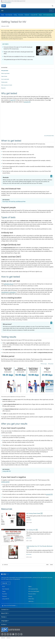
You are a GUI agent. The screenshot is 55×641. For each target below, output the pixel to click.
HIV (2, 11)
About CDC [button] (5, 613)
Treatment (27, 15)
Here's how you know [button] (6, 2)
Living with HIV (34, 15)
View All (4, 583)
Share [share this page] (51, 564)
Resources (3, 88)
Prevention (20, 15)
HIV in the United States (33, 591)
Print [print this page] (47, 564)
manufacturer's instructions (9, 292)
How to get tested (5, 79)
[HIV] (27, 574)
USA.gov (8, 637)
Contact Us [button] (5, 610)
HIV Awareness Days (48, 15)
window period (5, 482)
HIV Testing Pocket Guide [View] (34, 513)
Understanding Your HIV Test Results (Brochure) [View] (39, 547)
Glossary (30, 596)
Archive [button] (4, 624)
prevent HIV (27, 102)
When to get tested (5, 73)
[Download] (40, 520)
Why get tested (4, 70)
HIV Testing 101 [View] (32, 530)
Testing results (4, 82)
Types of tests (4, 76)
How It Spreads (8, 15)
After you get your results (6, 85)
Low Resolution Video (49, 135)
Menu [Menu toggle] (51, 10)
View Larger (44, 363)
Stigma (40, 15)
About (2, 15)
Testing (15, 15)
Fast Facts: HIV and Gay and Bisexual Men (14, 201)
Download (51, 363)
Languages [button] (5, 621)
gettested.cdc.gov (8, 284)
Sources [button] (6, 564)
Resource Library (32, 593)
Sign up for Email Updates (10, 605)
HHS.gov (3, 637)
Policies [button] (4, 617)
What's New (31, 598)
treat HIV (12, 100)
